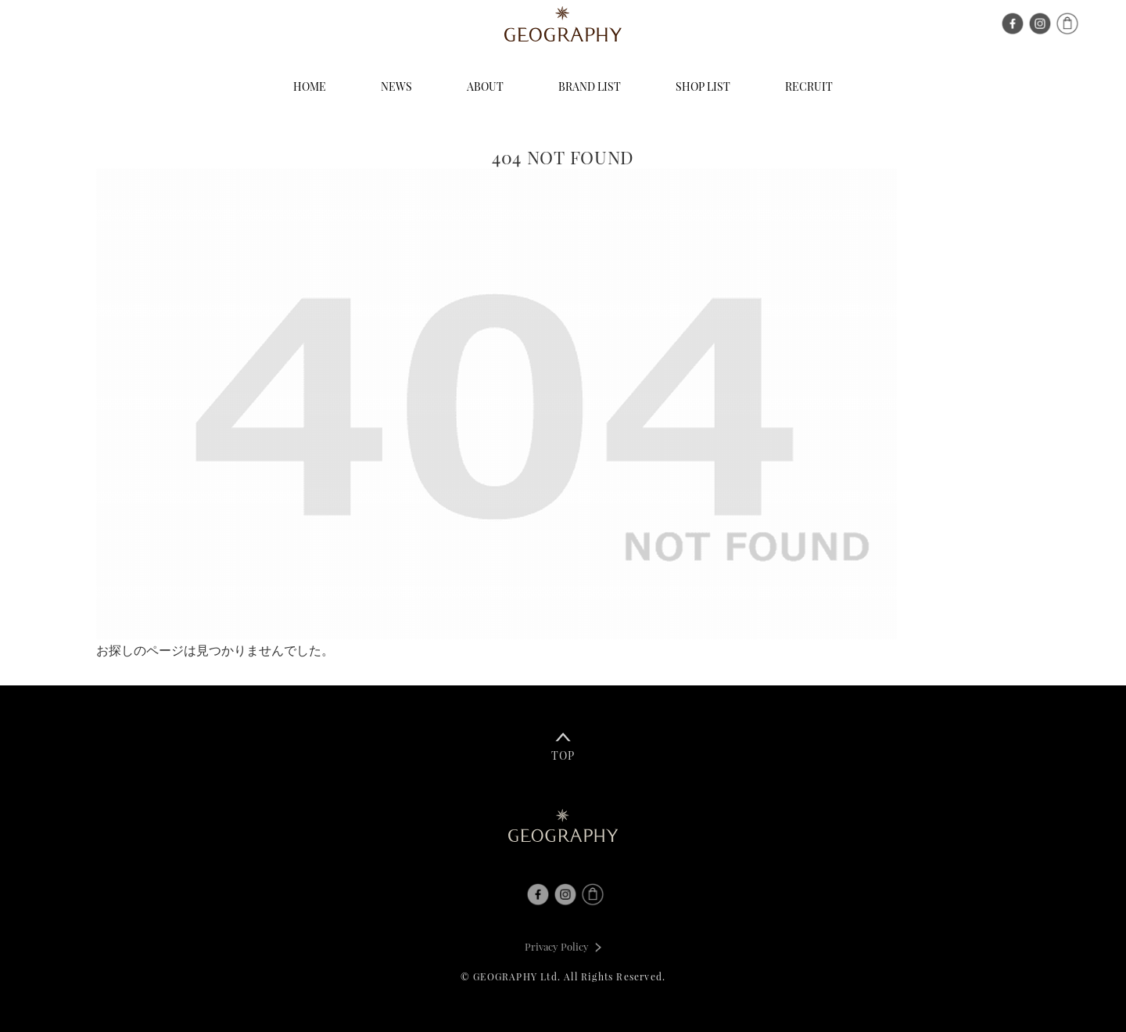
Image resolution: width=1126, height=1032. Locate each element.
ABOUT (485, 86)
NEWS (396, 86)
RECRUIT (809, 86)
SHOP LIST (703, 86)
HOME (309, 86)
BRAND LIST (589, 86)
